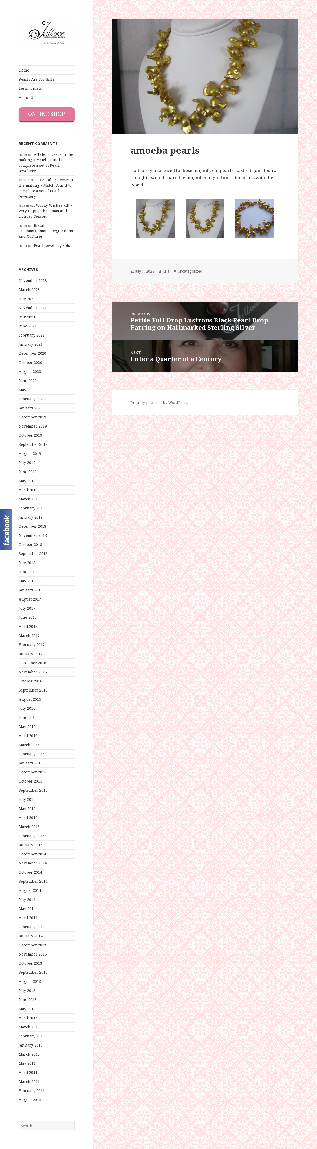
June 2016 (28, 717)
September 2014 (33, 881)
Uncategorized (190, 271)
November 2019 (33, 426)
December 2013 (32, 945)
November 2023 (33, 280)
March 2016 (29, 744)
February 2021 (32, 335)
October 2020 (30, 362)
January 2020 (31, 407)
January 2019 (31, 517)
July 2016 (27, 708)
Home (24, 70)
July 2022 (27, 298)
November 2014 (33, 863)
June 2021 (28, 326)
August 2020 (30, 371)
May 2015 (27, 808)
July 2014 (27, 899)
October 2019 (30, 435)
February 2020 (32, 398)
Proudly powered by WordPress (159, 402)
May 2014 (27, 908)
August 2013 (30, 981)
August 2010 (30, 1099)
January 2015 (31, 844)
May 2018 (27, 580)
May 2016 (27, 726)
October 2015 (30, 781)
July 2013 (27, 990)
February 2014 (32, 926)
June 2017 (28, 617)
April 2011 (28, 1072)
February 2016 (32, 753)
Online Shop (46, 114)
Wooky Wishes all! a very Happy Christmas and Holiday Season (45, 211)
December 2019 (32, 417)
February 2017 (32, 644)
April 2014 (28, 917)
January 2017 (31, 653)
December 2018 (32, 526)
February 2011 (32, 1090)
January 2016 (31, 762)
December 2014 (32, 853)
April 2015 (28, 817)
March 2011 (29, 1081)
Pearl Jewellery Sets (52, 245)
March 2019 (29, 498)
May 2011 (27, 1063)
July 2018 (27, 562)
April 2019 (28, 489)
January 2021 (31, 344)
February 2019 (32, 508)
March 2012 (29, 1054)
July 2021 (27, 316)
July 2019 (27, 462)
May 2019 (27, 480)
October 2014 (30, 872)
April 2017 (28, 626)
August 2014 (30, 890)
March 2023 (29, 289)
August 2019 (30, 453)
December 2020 (32, 353)
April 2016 (28, 735)
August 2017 (30, 599)
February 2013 (32, 1036)
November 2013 (33, 954)
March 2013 (29, 1026)
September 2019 (33, 444)
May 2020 (27, 389)
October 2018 (30, 544)
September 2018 (33, 553)
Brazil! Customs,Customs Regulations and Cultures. (46, 231)
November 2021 (33, 307)
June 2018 (28, 571)
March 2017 (29, 635)
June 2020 (28, 380)
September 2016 (33, 690)
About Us (27, 97)
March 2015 (29, 826)
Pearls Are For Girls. (37, 79)
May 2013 (27, 1008)
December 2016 (32, 662)
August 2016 (30, 699)
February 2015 (32, 835)
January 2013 (31, 1045)
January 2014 (31, 935)
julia (166, 271)
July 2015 (27, 799)
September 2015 (33, 790)
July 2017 (27, 608)
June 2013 (28, 999)
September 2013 (33, 972)
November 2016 (33, 671)
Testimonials (30, 88)
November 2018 (33, 535)
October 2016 (30, 681)
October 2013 (30, 963)
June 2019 (28, 471)
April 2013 (28, 1017)
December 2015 (32, 772)
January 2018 (31, 590)
